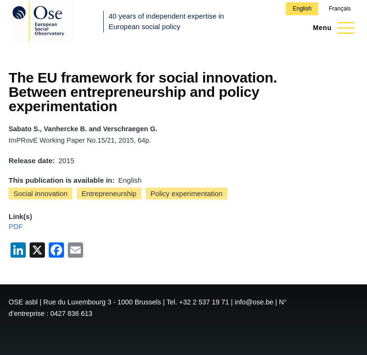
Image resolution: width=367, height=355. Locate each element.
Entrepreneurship (109, 193)
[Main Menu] (330, 27)
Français (340, 8)
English (301, 8)
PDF (16, 226)
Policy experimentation (187, 193)
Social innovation (40, 193)
